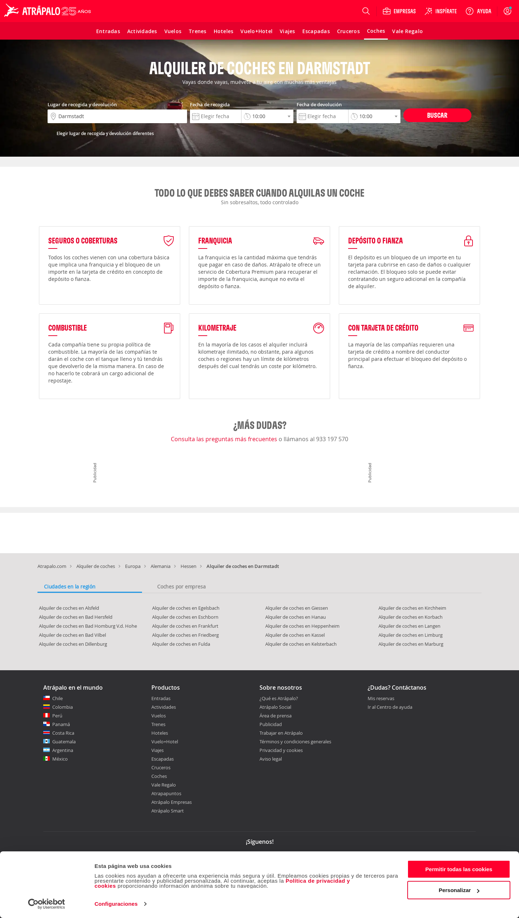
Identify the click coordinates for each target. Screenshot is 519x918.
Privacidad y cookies (281, 750)
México (60, 759)
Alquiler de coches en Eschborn (185, 617)
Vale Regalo (163, 785)
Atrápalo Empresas (171, 802)
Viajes (157, 750)
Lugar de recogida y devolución (82, 104)
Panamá (61, 724)
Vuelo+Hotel (164, 741)
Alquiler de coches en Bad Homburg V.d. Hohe (88, 626)
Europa (133, 566)
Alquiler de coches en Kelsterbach (301, 644)
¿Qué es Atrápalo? (279, 698)
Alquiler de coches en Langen (409, 626)
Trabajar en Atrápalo (281, 733)
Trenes (158, 724)
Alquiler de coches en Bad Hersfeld (75, 617)
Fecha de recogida (210, 104)
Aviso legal (271, 759)
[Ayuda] (478, 11)
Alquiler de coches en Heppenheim (302, 626)
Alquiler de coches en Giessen (296, 608)
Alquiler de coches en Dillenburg (73, 644)
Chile (57, 698)
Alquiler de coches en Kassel (295, 635)
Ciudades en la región (70, 586)
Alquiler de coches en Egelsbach (185, 608)
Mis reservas (381, 699)
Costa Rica (63, 733)
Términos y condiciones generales (295, 741)
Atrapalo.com (51, 566)
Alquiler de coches (95, 566)
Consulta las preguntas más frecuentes (225, 439)
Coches (159, 776)
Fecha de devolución (319, 104)
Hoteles (159, 733)
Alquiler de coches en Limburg (410, 635)
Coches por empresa (181, 586)
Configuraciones (116, 904)
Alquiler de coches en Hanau (295, 617)
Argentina (62, 750)
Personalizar (459, 890)
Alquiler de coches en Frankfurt (185, 626)
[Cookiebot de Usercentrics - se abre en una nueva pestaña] (46, 904)
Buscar (437, 115)
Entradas (160, 698)
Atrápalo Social (275, 707)
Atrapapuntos (166, 793)
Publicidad (271, 724)
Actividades (163, 707)
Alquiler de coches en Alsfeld (69, 608)
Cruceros (160, 767)
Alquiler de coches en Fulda (181, 644)
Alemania (160, 566)
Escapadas (162, 759)
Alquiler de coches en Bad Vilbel (72, 635)
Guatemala (64, 741)
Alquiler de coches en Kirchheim (412, 608)
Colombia (62, 707)
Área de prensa (276, 715)
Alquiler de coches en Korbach (410, 617)
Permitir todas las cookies (458, 869)
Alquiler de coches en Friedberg (185, 635)
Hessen (188, 566)
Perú (57, 715)
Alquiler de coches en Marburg (410, 644)
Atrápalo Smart (167, 810)
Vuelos (158, 715)
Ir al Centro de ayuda (390, 707)
